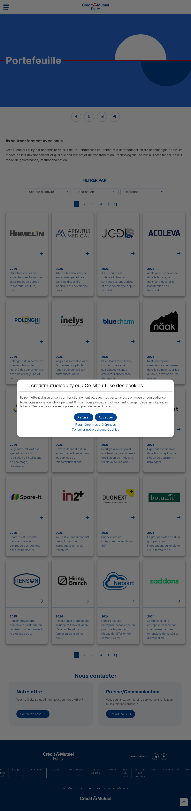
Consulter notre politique (95, 429)
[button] (106, 417)
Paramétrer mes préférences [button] (95, 424)
